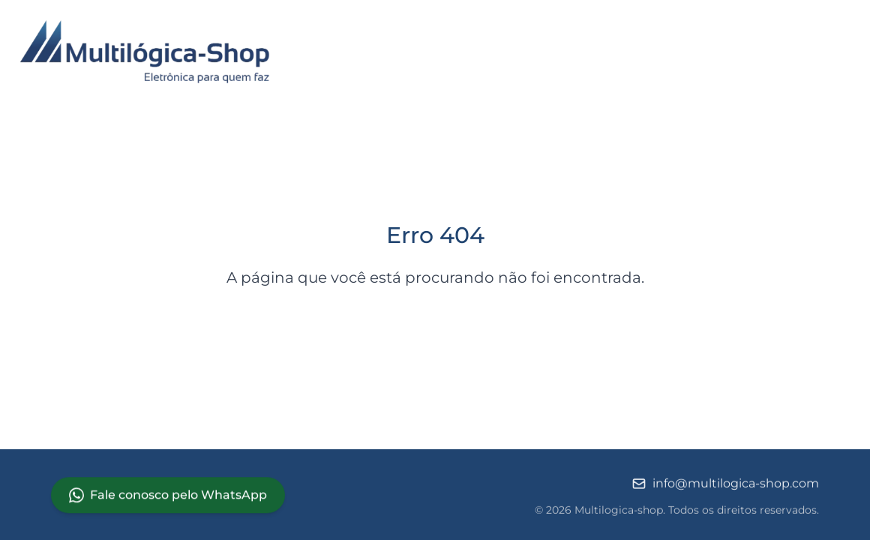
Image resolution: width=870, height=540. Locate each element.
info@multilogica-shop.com (725, 484)
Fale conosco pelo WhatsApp (168, 495)
